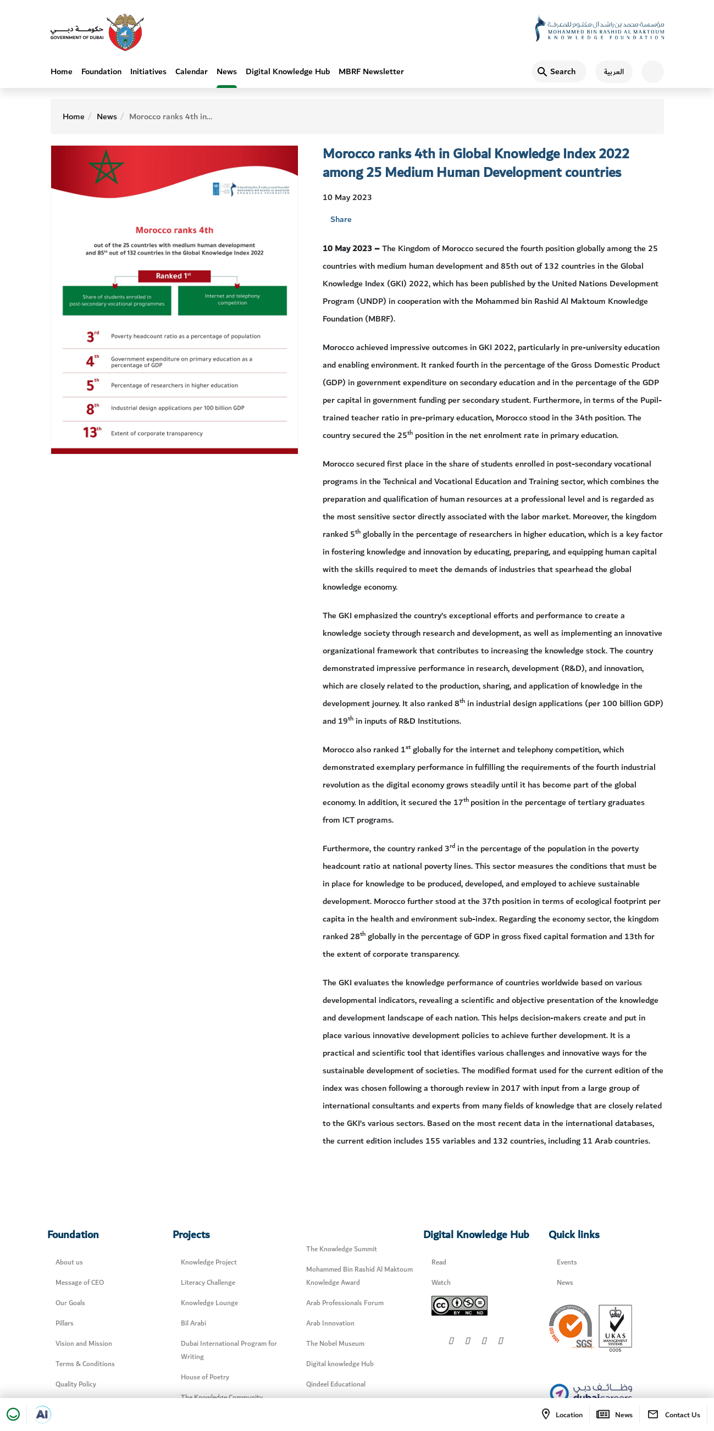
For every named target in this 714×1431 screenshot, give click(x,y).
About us (69, 1262)
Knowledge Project (209, 1262)
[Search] (559, 71)
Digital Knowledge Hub (288, 71)
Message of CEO (80, 1283)
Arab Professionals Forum (345, 1303)
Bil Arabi (193, 1323)
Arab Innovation (330, 1323)
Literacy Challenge (208, 1283)
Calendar (191, 71)
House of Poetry (205, 1377)
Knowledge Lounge (209, 1303)
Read (438, 1262)
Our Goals (70, 1303)
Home (62, 71)
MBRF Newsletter (371, 71)
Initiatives (148, 71)
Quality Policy (76, 1384)
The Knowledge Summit (341, 1249)
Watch (441, 1283)
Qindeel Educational (336, 1384)
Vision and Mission (84, 1344)
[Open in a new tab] (42, 1414)
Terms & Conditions (85, 1364)
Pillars (65, 1323)
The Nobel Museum (335, 1344)
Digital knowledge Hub (340, 1364)
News (227, 71)
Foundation (101, 71)
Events (567, 1262)
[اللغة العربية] (609, 71)
